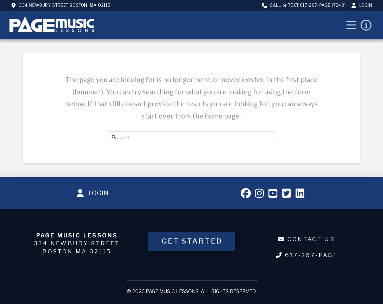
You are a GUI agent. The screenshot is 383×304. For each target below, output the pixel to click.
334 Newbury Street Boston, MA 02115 (64, 5)
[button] (351, 25)
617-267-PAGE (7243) (323, 5)
